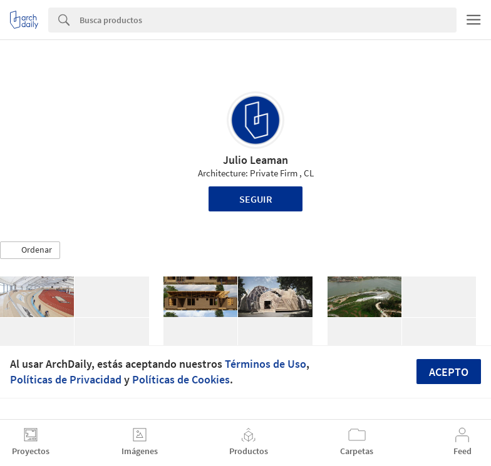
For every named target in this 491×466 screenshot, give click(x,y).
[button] (30, 250)
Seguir (255, 199)
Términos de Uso (265, 364)
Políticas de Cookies (181, 379)
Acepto (448, 372)
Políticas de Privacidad (65, 379)
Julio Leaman (255, 160)
